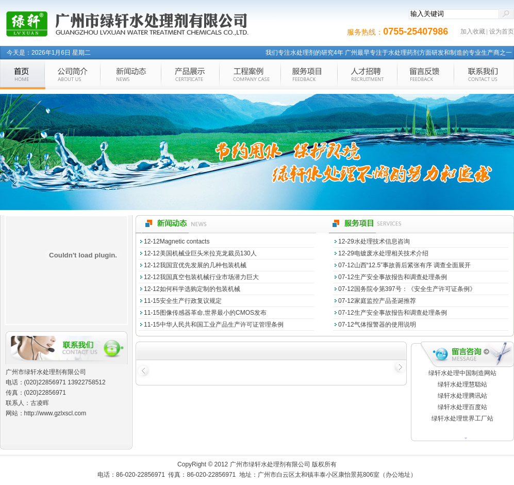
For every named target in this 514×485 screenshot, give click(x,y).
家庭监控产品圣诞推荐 (385, 300)
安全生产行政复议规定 (191, 300)
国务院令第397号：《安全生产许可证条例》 (415, 289)
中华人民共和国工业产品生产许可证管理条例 (222, 324)
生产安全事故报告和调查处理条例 (400, 277)
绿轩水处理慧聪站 (462, 384)
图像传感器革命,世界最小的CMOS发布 (213, 312)
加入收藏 (472, 31)
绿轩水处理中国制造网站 (462, 373)
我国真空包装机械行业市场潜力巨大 (209, 277)
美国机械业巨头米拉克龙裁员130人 (208, 253)
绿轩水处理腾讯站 (462, 395)
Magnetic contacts (185, 241)
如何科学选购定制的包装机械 (200, 289)
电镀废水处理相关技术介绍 (391, 253)
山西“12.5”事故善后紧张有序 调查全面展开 (412, 265)
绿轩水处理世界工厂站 (462, 418)
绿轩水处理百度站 (462, 407)
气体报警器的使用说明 (385, 324)
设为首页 (501, 31)
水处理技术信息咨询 (382, 241)
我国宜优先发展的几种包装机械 (203, 265)
